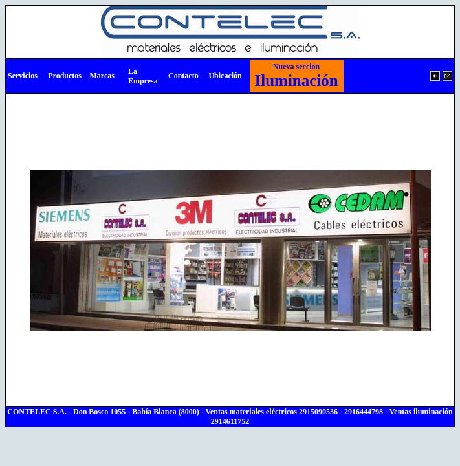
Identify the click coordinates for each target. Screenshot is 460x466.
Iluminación (296, 75)
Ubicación (224, 75)
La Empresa (143, 76)
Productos (65, 75)
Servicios (23, 75)
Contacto (183, 75)
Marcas (101, 75)
